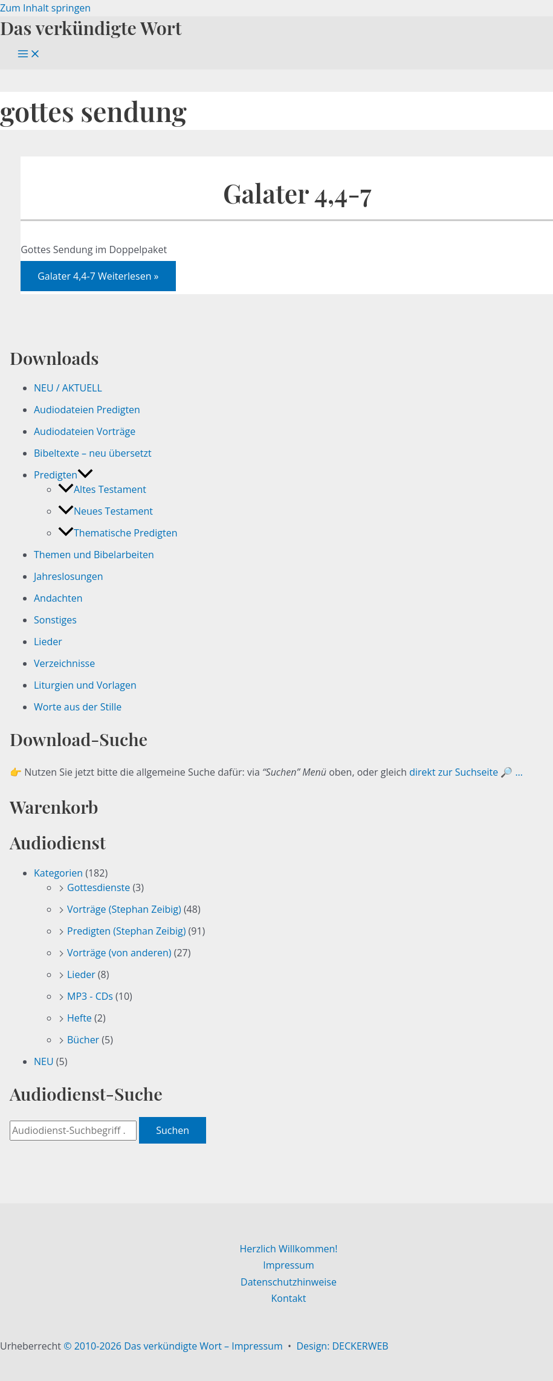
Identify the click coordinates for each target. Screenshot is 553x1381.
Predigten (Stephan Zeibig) (126, 931)
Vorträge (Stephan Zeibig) (124, 909)
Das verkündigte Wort (90, 27)
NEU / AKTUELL (68, 387)
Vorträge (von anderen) (119, 952)
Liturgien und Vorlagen (85, 685)
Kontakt (288, 1298)
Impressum (288, 1265)
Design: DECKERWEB (342, 1346)
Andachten (58, 598)
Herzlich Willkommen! (288, 1248)
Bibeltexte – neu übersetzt (93, 453)
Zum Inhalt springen (45, 7)
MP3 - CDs (90, 996)
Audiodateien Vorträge (84, 431)
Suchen (172, 1130)
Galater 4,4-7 (297, 193)
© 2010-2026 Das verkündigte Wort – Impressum (173, 1346)
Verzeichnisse (64, 663)
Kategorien (58, 873)
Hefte (79, 1018)
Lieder (48, 641)
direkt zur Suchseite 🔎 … (466, 772)
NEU (44, 1061)
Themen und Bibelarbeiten (94, 554)
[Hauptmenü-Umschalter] (29, 54)
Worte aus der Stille (77, 706)
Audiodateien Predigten (87, 409)
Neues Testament (105, 511)
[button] (85, 474)
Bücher (83, 1039)
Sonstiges (55, 619)
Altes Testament (102, 489)
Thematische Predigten (117, 532)
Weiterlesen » (97, 276)
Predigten (63, 474)
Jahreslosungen (68, 576)
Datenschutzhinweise (289, 1282)
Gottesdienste (98, 887)
